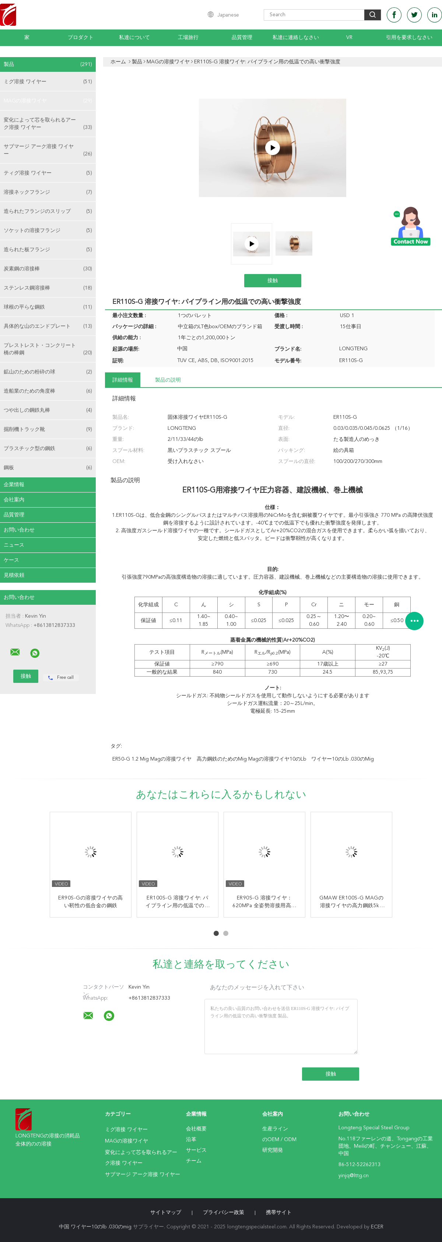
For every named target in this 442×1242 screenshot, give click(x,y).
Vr (349, 37)
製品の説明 (168, 380)
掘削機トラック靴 (48, 429)
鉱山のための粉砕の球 (48, 372)
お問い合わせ (19, 530)
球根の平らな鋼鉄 (48, 307)
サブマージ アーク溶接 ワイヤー (48, 151)
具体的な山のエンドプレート (48, 326)
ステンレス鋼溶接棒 (48, 288)
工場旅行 (188, 37)
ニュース (14, 545)
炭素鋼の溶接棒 (48, 269)
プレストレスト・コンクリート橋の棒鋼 (48, 350)
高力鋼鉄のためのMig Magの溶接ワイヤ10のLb (251, 759)
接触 (272, 280)
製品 (48, 64)
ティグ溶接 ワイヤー (48, 173)
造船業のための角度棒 (48, 391)
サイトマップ (165, 1212)
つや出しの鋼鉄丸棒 (48, 410)
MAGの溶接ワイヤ (48, 101)
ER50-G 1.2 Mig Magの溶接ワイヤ (152, 759)
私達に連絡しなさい (296, 37)
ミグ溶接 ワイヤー (48, 81)
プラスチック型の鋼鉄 (48, 448)
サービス (196, 1150)
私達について (134, 37)
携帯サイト (279, 1212)
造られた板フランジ (48, 249)
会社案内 (14, 499)
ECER (377, 1226)
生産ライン (275, 1129)
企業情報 (14, 484)
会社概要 (196, 1129)
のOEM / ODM (279, 1139)
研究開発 (272, 1150)
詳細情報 (122, 380)
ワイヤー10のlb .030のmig (342, 759)
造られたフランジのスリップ (48, 211)
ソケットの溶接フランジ (48, 230)
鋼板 (48, 467)
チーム (193, 1161)
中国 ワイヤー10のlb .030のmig (95, 1226)
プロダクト (81, 37)
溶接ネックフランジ (48, 192)
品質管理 (242, 37)
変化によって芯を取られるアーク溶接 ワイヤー (48, 124)
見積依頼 (14, 575)
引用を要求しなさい (409, 37)
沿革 (191, 1139)
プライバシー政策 (223, 1212)
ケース (11, 560)
